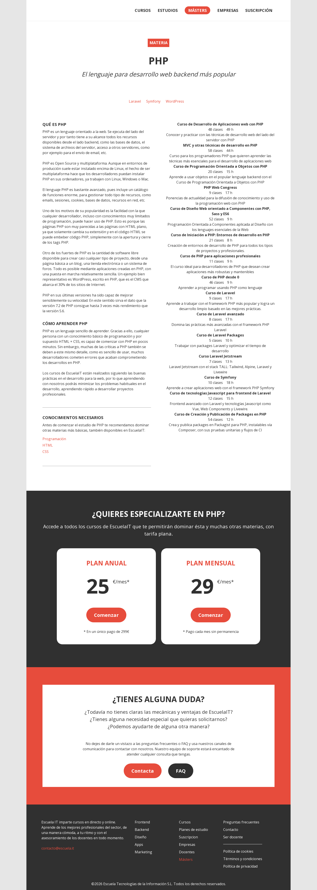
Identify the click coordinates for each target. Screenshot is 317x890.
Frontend (142, 822)
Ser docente (233, 837)
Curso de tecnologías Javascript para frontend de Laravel (220, 393)
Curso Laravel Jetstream (220, 356)
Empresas (227, 10)
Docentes (187, 852)
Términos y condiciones (242, 858)
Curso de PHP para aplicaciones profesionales (220, 256)
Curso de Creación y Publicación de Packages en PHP (220, 414)
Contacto (230, 829)
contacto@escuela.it (57, 848)
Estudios (168, 10)
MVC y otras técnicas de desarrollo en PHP (220, 145)
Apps (139, 844)
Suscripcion (188, 837)
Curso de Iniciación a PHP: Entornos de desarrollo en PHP (220, 234)
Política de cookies (238, 851)
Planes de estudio (193, 829)
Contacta (142, 770)
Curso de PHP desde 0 (220, 277)
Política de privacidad (240, 866)
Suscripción (258, 10)
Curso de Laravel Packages (220, 335)
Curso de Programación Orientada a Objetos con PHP (220, 166)
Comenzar (106, 615)
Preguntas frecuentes (241, 822)
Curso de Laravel (220, 293)
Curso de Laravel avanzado (220, 314)
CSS (45, 451)
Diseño (140, 837)
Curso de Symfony (220, 377)
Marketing (143, 852)
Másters (186, 859)
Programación (54, 438)
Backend (142, 829)
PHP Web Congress (220, 187)
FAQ (181, 770)
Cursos (143, 10)
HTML (47, 445)
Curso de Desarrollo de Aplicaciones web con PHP (220, 124)
